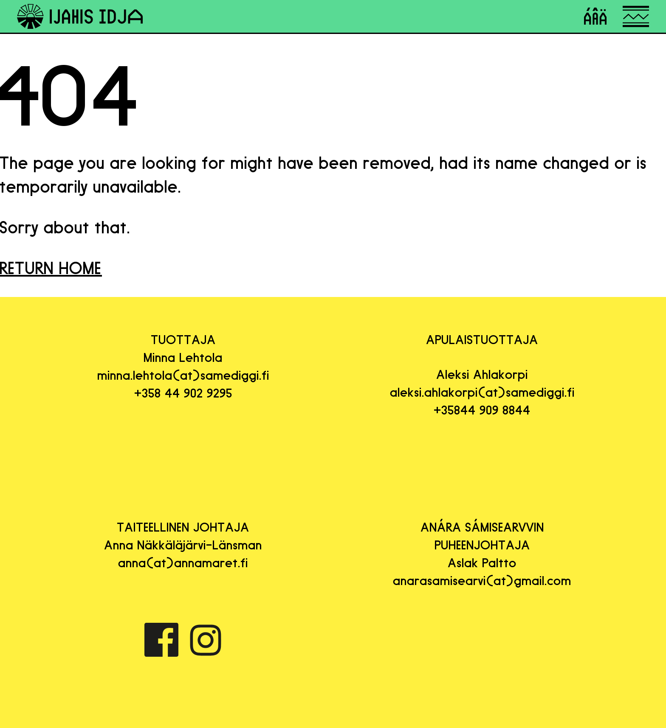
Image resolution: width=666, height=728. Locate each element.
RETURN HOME (51, 268)
